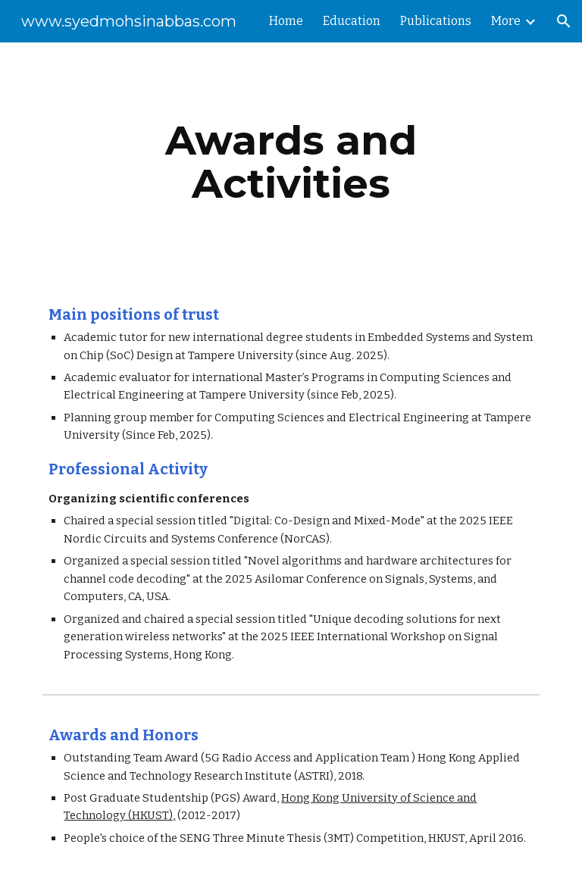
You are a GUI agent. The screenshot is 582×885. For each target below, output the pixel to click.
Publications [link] (435, 21)
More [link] (506, 21)
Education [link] (351, 21)
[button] (564, 21)
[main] (290, 161)
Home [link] (286, 21)
